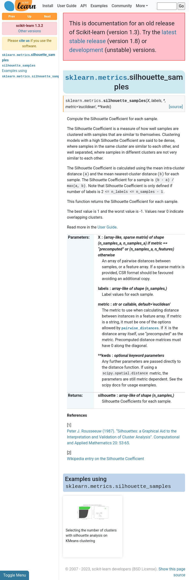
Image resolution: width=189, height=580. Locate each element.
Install (47, 5)
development (86, 50)
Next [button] (47, 16)
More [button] (140, 5)
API (83, 5)
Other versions (29, 31)
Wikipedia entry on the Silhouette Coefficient (105, 458)
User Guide (66, 5)
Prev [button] (11, 16)
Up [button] (30, 16)
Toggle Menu (14, 575)
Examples (99, 5)
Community (121, 5)
